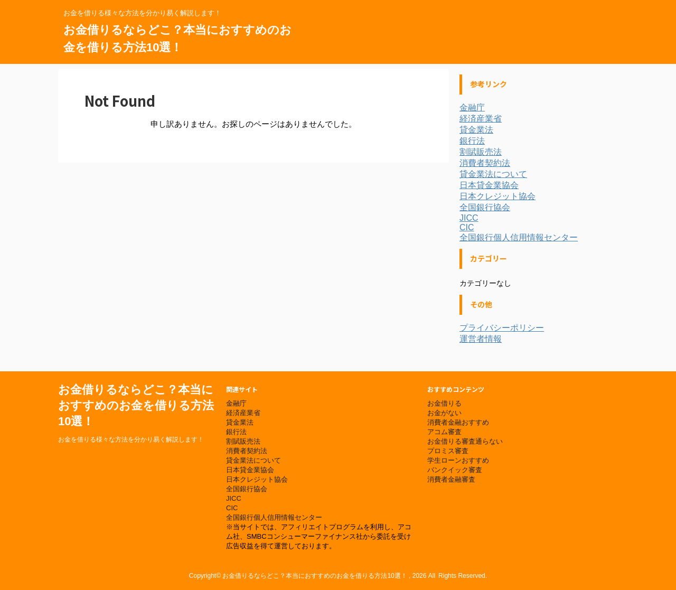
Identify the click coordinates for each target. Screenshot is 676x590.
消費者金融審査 (451, 479)
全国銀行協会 (484, 207)
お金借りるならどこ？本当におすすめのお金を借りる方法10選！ (136, 405)
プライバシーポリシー (501, 327)
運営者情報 (480, 338)
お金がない (444, 413)
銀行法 (472, 140)
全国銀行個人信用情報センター (518, 237)
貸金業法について (493, 174)
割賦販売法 (480, 151)
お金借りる (444, 403)
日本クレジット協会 (497, 196)
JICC (468, 217)
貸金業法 (476, 129)
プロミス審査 (447, 451)
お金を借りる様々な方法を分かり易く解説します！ (131, 439)
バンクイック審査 (454, 470)
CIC (466, 227)
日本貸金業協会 (489, 185)
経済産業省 (480, 118)
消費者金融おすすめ (458, 422)
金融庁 (472, 107)
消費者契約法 (484, 162)
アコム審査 (444, 432)
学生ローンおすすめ (458, 460)
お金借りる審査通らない (465, 441)
